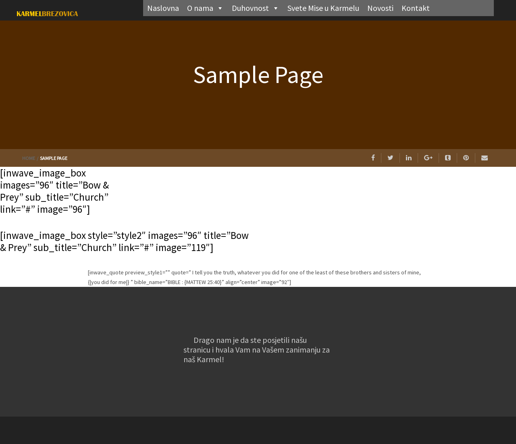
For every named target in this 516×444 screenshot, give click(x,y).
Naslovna (163, 8)
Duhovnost (255, 8)
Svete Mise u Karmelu (323, 8)
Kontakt (416, 8)
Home (29, 158)
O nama (205, 8)
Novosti (380, 8)
